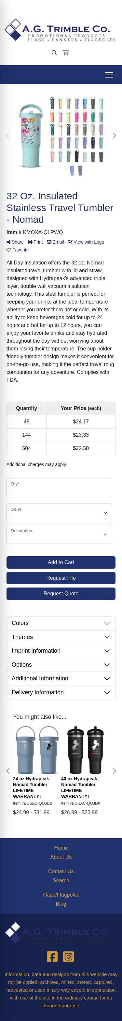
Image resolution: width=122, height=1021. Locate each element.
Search (61, 880)
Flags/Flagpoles (61, 895)
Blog (61, 904)
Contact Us (61, 871)
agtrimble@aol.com (78, 7)
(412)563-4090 (35, 7)
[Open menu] (108, 74)
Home (61, 848)
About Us (61, 857)
